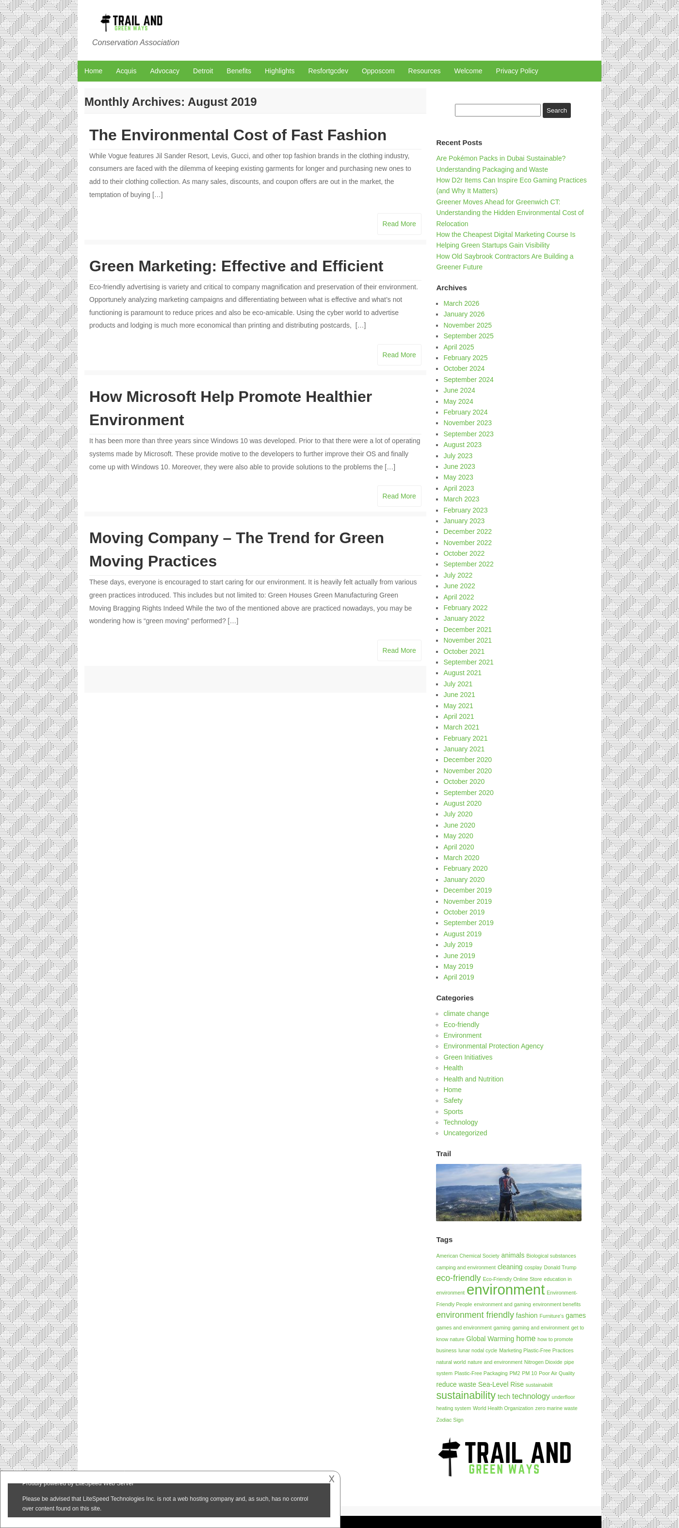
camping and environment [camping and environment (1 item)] (466, 1267)
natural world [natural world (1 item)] (451, 1362)
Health (453, 1068)
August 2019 (462, 934)
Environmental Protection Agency (493, 1046)
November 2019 (467, 901)
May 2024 (458, 401)
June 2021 (459, 694)
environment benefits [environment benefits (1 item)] (557, 1304)
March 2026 (461, 303)
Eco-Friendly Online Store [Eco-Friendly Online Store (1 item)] (512, 1279)
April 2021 (458, 716)
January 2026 (464, 314)
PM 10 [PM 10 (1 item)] (529, 1373)
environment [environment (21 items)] (506, 1289)
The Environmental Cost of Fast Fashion (238, 135)
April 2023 (458, 488)
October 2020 (464, 781)
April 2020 (458, 847)
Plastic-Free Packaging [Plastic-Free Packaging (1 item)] (481, 1373)
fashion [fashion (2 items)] (527, 1315)
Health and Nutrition (473, 1079)
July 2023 (457, 456)
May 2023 (458, 477)
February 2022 (465, 608)
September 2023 (468, 434)
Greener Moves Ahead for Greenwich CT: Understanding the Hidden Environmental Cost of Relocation (509, 213)
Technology (460, 1122)
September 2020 (468, 793)
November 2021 (467, 640)
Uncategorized (465, 1133)
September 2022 (468, 564)
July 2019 (457, 944)
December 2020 (467, 760)
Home (93, 71)
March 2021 (461, 727)
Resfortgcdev (328, 71)
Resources (424, 71)
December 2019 (467, 890)
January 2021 (464, 749)
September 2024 (468, 379)
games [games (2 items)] (576, 1315)
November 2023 (467, 423)
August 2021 (462, 673)
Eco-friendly (461, 1025)
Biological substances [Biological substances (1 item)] (551, 1256)
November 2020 (467, 771)
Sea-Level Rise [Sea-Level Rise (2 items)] (501, 1384)
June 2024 (459, 390)
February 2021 (465, 738)
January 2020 (464, 879)
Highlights (279, 71)
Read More (399, 224)
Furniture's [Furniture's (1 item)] (551, 1316)
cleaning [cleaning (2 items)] (510, 1267)
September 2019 (468, 923)
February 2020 (465, 868)
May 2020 (458, 836)
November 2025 (467, 325)
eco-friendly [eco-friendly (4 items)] (458, 1278)
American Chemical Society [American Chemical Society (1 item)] (467, 1256)
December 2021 (467, 629)
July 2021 (457, 684)
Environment (462, 1035)
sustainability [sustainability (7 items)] (466, 1395)
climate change (466, 1013)
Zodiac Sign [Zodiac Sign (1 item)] (449, 1420)
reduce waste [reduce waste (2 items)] (456, 1384)
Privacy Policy (517, 71)
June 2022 (459, 586)
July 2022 (457, 575)
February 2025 (465, 358)
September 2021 (468, 662)
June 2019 (459, 956)
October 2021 (464, 651)
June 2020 (459, 825)
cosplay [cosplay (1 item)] (533, 1267)
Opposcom (378, 71)
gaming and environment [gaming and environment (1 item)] (540, 1327)
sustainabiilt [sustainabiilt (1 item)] (539, 1385)
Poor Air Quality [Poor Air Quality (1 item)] (557, 1373)
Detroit (203, 71)
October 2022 (464, 553)
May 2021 (458, 706)
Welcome (468, 71)
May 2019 (458, 966)
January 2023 (464, 521)
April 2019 (458, 977)
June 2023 (459, 466)
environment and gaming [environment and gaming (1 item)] (502, 1304)
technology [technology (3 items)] (531, 1396)
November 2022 (467, 543)
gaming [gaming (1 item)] (502, 1327)
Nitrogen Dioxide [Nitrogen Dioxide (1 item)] (543, 1362)
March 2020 (461, 858)
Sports (453, 1111)
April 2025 (458, 347)
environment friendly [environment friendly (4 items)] (475, 1315)
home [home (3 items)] (525, 1338)
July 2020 (457, 814)
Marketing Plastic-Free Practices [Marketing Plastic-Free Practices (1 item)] (536, 1350)
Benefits (238, 71)
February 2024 (465, 412)
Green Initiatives (467, 1057)
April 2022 (458, 597)
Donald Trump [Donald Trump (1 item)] (560, 1267)
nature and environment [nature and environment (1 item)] (495, 1362)
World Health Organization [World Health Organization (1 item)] (503, 1408)
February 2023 (465, 510)
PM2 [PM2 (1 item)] (514, 1373)
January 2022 (464, 618)
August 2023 (462, 444)
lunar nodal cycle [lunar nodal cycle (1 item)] (477, 1350)
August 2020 (462, 803)
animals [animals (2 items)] (513, 1255)
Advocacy (164, 71)
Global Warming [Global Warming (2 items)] (490, 1339)
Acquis (126, 71)
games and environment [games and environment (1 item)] (463, 1327)
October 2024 (464, 368)
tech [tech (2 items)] (504, 1396)
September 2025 (468, 336)
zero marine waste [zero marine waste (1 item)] (556, 1408)
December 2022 (467, 531)
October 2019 (464, 912)
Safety (453, 1100)
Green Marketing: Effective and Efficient (236, 266)
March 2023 (461, 499)
